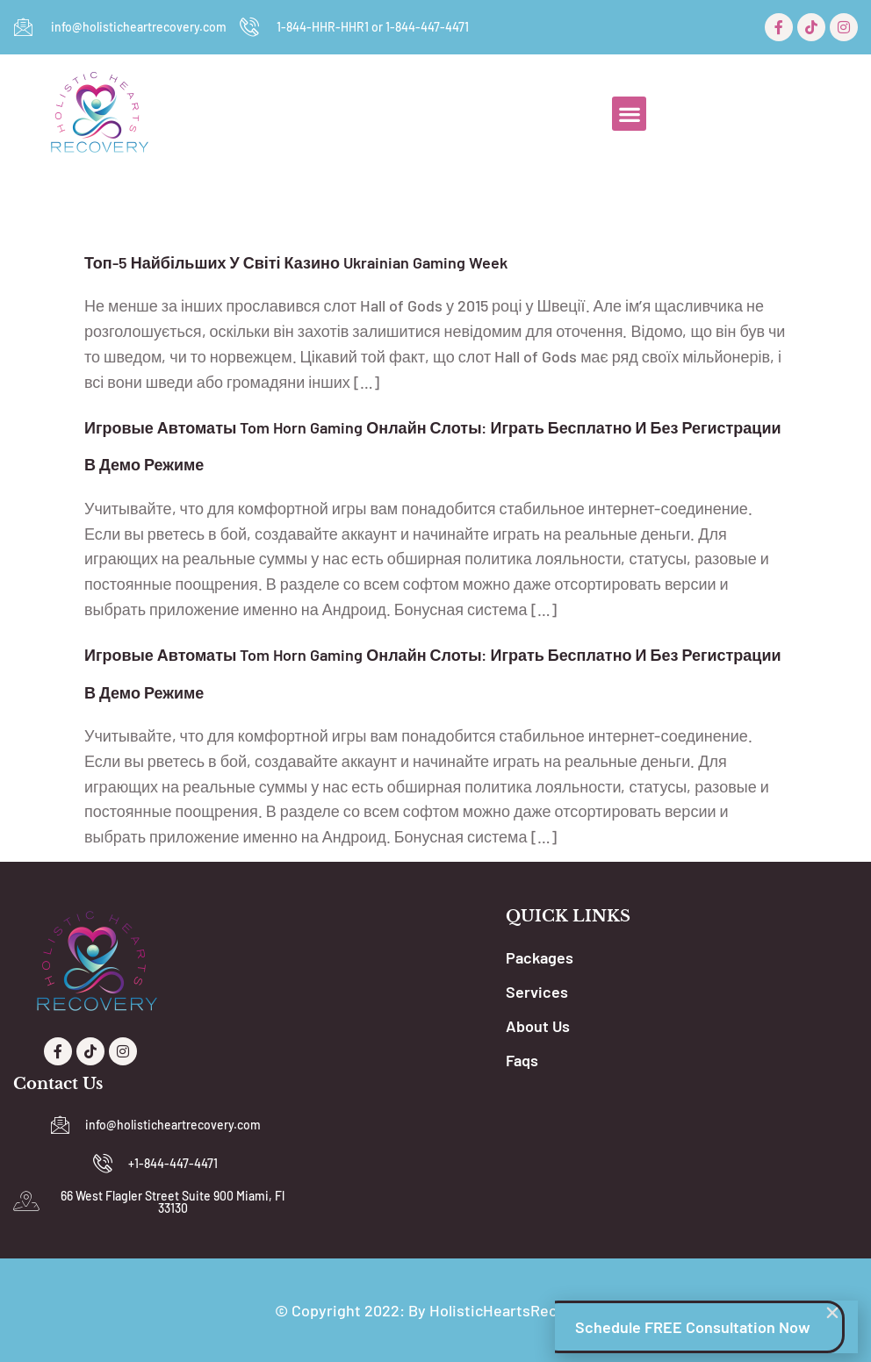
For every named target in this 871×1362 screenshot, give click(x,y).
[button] (629, 114)
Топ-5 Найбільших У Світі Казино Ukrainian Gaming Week (295, 262)
